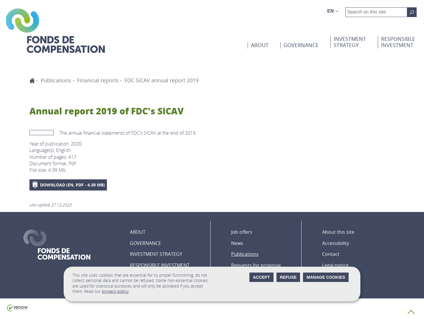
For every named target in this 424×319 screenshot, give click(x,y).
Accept (261, 277)
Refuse (288, 277)
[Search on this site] (412, 12)
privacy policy (115, 291)
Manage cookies (326, 277)
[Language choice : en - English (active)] (333, 11)
